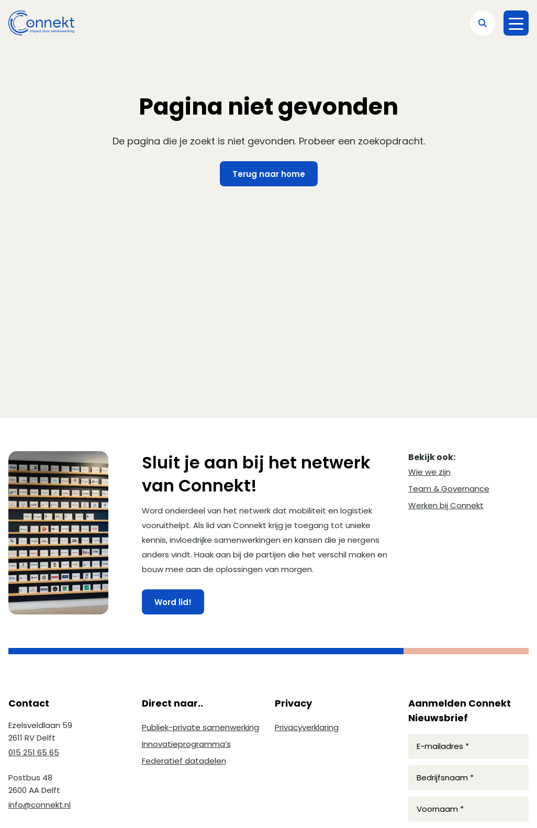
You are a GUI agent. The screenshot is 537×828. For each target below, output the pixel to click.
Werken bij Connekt (446, 505)
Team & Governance (448, 488)
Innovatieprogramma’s (186, 744)
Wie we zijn (429, 471)
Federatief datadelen (184, 760)
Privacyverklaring (307, 727)
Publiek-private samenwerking (200, 727)
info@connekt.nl (39, 804)
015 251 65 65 (33, 752)
